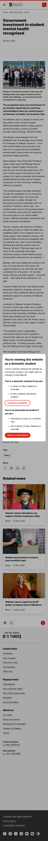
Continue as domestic (17, 403)
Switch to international (17, 435)
